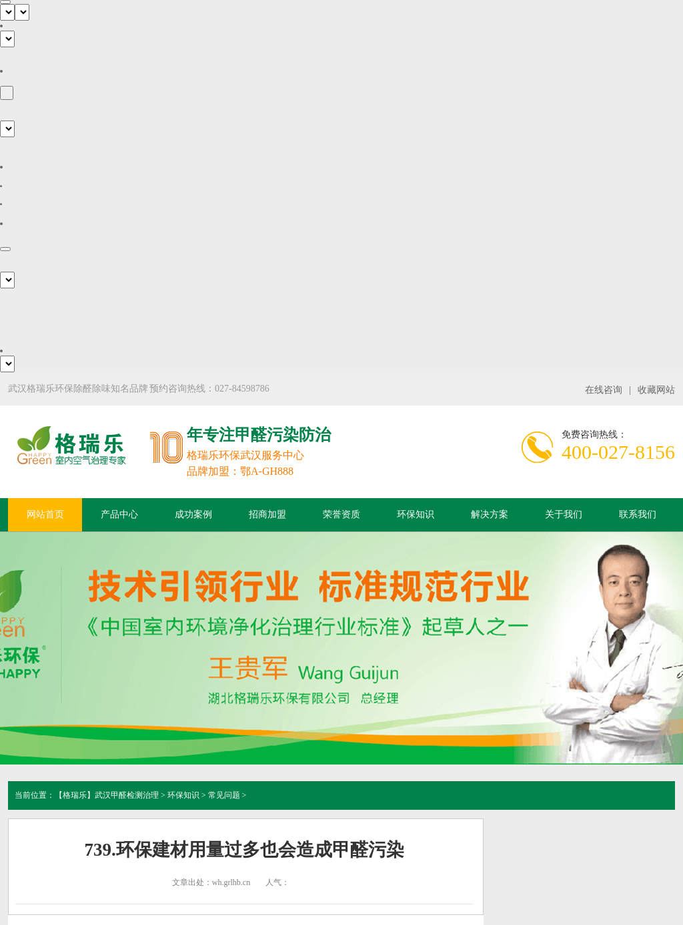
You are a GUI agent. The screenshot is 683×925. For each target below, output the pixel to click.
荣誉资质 (341, 514)
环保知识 (415, 514)
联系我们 (637, 514)
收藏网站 (656, 390)
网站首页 (45, 514)
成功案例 (193, 514)
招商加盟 (267, 514)
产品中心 (119, 514)
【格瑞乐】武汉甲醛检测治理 (107, 795)
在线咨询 (603, 390)
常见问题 (224, 795)
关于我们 (563, 514)
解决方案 (489, 514)
